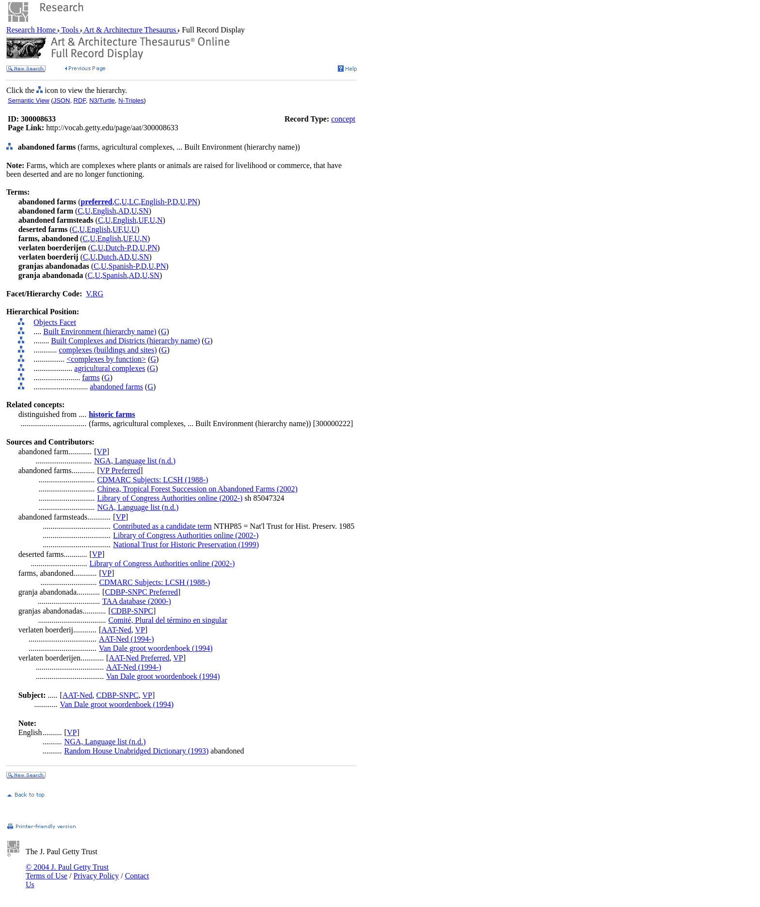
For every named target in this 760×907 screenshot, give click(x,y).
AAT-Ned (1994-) (126, 639)
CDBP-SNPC (132, 611)
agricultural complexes (109, 368)
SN (143, 211)
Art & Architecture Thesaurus (130, 30)
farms (90, 377)
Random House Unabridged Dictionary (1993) (136, 751)
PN (192, 202)
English (104, 211)
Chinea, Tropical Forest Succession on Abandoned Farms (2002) (197, 489)
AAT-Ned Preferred (139, 658)
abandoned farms (116, 387)
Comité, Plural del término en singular (168, 620)
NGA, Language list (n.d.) (134, 461)
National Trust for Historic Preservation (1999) (186, 544)
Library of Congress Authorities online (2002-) (169, 498)
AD (123, 211)
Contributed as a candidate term (162, 526)
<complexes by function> (106, 359)
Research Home (32, 30)
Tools (70, 30)
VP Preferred (120, 470)
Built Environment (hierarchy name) (99, 331)
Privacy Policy (96, 876)
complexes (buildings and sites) (108, 350)
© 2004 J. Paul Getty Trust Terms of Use (67, 871)
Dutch (106, 257)
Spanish (114, 275)
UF (142, 220)
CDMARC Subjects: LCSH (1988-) (152, 480)
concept (343, 119)
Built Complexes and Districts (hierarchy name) (125, 341)
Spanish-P (124, 266)
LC (134, 202)
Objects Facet (54, 322)
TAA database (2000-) (136, 601)
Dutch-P (117, 248)
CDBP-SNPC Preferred (141, 592)
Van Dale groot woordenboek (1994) (156, 648)
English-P (155, 202)
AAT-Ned (116, 630)
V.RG (94, 294)
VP (102, 451)
